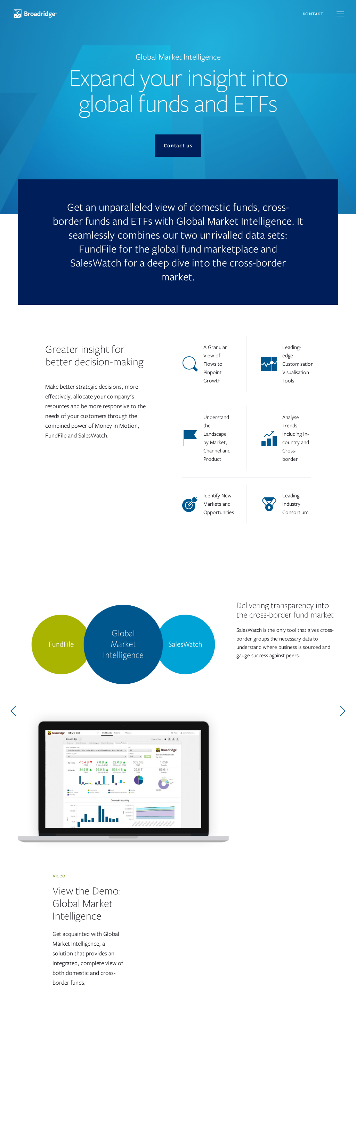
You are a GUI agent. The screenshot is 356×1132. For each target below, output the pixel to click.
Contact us (178, 145)
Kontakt (313, 14)
